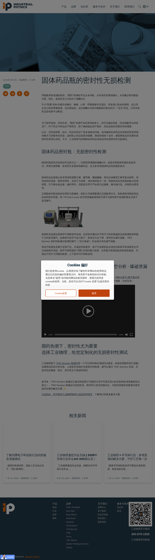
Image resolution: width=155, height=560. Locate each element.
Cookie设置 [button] (61, 293)
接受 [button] (94, 293)
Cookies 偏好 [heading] (77, 265)
